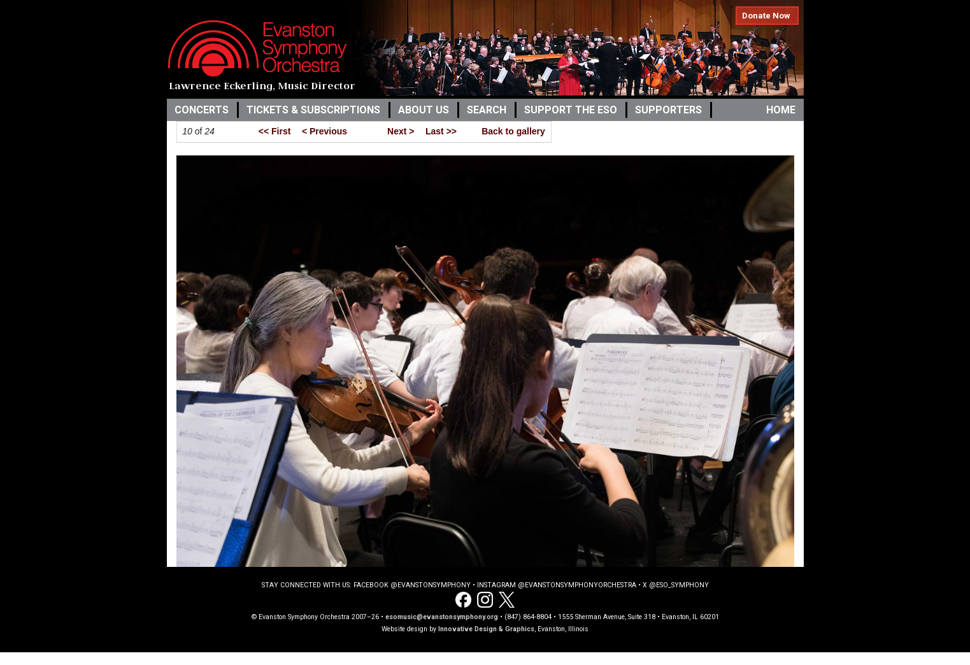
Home (780, 110)
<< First (275, 131)
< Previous (324, 131)
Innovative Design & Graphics (486, 629)
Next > (400, 131)
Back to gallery (513, 131)
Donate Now (766, 15)
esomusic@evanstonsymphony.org (441, 617)
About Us (423, 110)
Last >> (441, 131)
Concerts (202, 110)
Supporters (668, 110)
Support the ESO (570, 110)
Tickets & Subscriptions (313, 110)
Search (486, 110)
